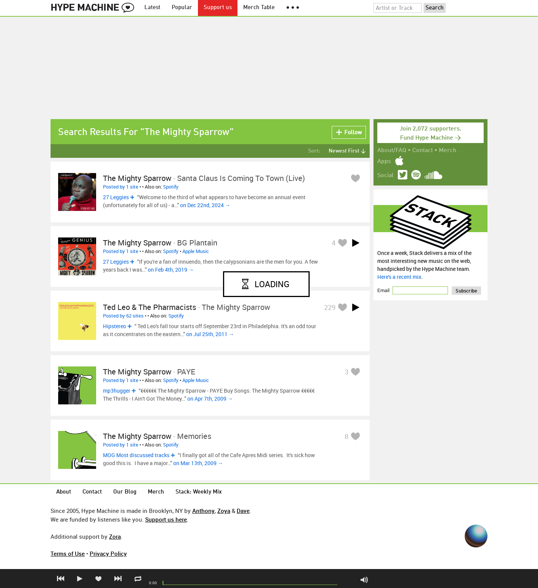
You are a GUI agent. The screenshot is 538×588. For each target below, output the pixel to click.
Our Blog (124, 492)
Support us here (166, 519)
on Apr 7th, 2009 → (210, 398)
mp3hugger (116, 390)
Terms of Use (68, 553)
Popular (182, 8)
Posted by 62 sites (123, 315)
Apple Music (195, 251)
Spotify (171, 186)
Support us (218, 8)
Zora (115, 536)
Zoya (223, 510)
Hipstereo (114, 326)
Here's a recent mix (399, 276)
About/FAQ (391, 151)
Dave (243, 510)
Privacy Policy (108, 553)
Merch (447, 151)
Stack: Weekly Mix (199, 492)
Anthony (203, 510)
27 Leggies (116, 197)
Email (384, 290)
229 (329, 307)
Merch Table (259, 8)
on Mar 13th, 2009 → (198, 463)
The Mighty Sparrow (137, 178)
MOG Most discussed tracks (136, 455)
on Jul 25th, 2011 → (210, 334)
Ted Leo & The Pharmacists (149, 307)
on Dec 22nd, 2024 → (205, 205)
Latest (152, 8)
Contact (422, 151)
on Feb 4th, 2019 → (171, 269)
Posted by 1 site (120, 186)
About (63, 492)
